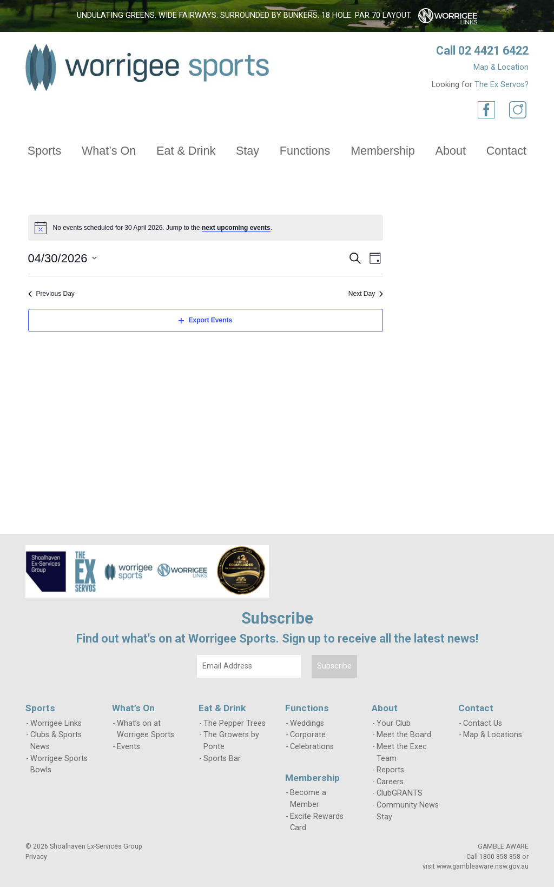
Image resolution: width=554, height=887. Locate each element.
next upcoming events (236, 227)
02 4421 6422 (493, 50)
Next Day (365, 293)
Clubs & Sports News (56, 740)
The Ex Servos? (501, 84)
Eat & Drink (185, 150)
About (451, 150)
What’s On (109, 150)
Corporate (308, 734)
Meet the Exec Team (402, 752)
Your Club (394, 723)
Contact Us (482, 723)
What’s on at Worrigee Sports (145, 729)
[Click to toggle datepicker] (62, 258)
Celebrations (312, 746)
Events (128, 746)
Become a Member (308, 798)
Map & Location (501, 67)
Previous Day (51, 293)
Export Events (205, 320)
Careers (390, 781)
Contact (506, 150)
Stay (247, 150)
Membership (383, 150)
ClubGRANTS (400, 793)
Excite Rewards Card (317, 822)
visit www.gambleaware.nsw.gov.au (476, 866)
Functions (305, 150)
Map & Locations (492, 734)
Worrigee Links (56, 723)
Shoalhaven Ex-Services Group (96, 846)
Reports (390, 770)
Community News (408, 805)
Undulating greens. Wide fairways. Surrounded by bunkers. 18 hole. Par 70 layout (243, 15)
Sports (44, 150)
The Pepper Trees (234, 723)
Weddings (307, 723)
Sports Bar (222, 758)
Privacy (36, 856)
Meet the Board (404, 734)
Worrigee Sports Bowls (59, 764)
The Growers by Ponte (231, 740)
